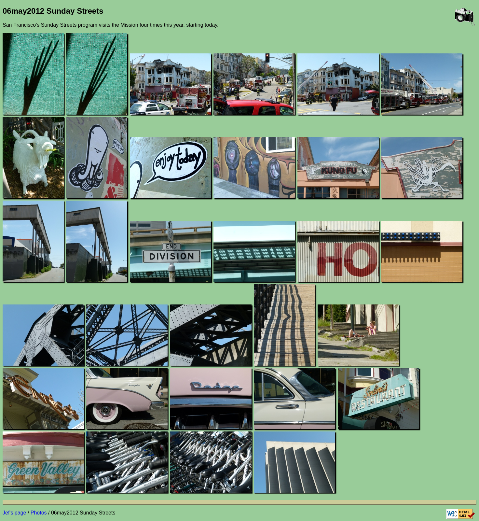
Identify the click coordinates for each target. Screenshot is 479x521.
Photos (39, 512)
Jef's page (14, 512)
